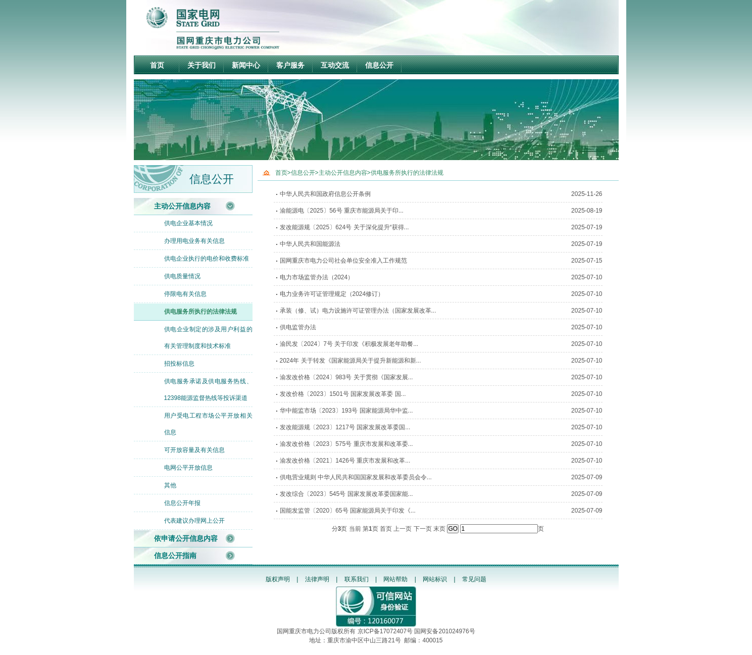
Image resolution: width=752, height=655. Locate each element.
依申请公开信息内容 (186, 538)
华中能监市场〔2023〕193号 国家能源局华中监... (346, 410)
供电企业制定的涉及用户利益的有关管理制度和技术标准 (208, 337)
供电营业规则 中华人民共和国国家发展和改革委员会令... (356, 477)
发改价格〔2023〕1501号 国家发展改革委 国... (343, 393)
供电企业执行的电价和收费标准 (206, 258)
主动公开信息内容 (182, 206)
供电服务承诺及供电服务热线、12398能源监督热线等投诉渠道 (208, 389)
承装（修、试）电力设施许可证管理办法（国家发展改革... (358, 310)
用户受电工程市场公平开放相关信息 (208, 424)
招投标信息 (179, 363)
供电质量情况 (182, 276)
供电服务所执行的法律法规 (200, 311)
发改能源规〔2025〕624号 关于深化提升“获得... (344, 227)
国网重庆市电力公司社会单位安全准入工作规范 (343, 260)
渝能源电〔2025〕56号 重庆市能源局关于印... (342, 210)
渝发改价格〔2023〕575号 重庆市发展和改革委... (346, 443)
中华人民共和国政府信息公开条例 (325, 193)
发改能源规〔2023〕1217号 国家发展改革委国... (345, 427)
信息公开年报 (182, 503)
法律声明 (317, 579)
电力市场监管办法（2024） (317, 277)
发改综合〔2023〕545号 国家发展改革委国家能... (346, 493)
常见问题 (474, 579)
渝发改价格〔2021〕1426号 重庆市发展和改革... (345, 460)
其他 (170, 485)
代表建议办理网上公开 (194, 520)
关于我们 (201, 65)
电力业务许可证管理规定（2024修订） (332, 293)
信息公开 (379, 65)
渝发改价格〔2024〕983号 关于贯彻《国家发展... (346, 377)
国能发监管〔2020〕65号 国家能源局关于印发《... (348, 510)
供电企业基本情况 (188, 223)
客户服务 (290, 65)
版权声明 (278, 579)
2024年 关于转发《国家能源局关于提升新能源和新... (350, 360)
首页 (157, 65)
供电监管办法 (298, 327)
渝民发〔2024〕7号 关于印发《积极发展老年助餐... (349, 343)
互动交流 (335, 65)
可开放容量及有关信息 (194, 450)
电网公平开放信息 (188, 467)
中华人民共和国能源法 (310, 243)
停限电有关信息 (185, 293)
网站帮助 (395, 579)
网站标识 (435, 579)
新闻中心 (246, 65)
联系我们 (356, 579)
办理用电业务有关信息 (194, 240)
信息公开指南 (175, 555)
